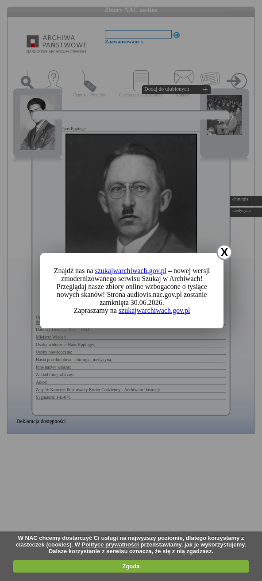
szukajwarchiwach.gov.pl (131, 270)
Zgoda (130, 566)
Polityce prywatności (110, 544)
